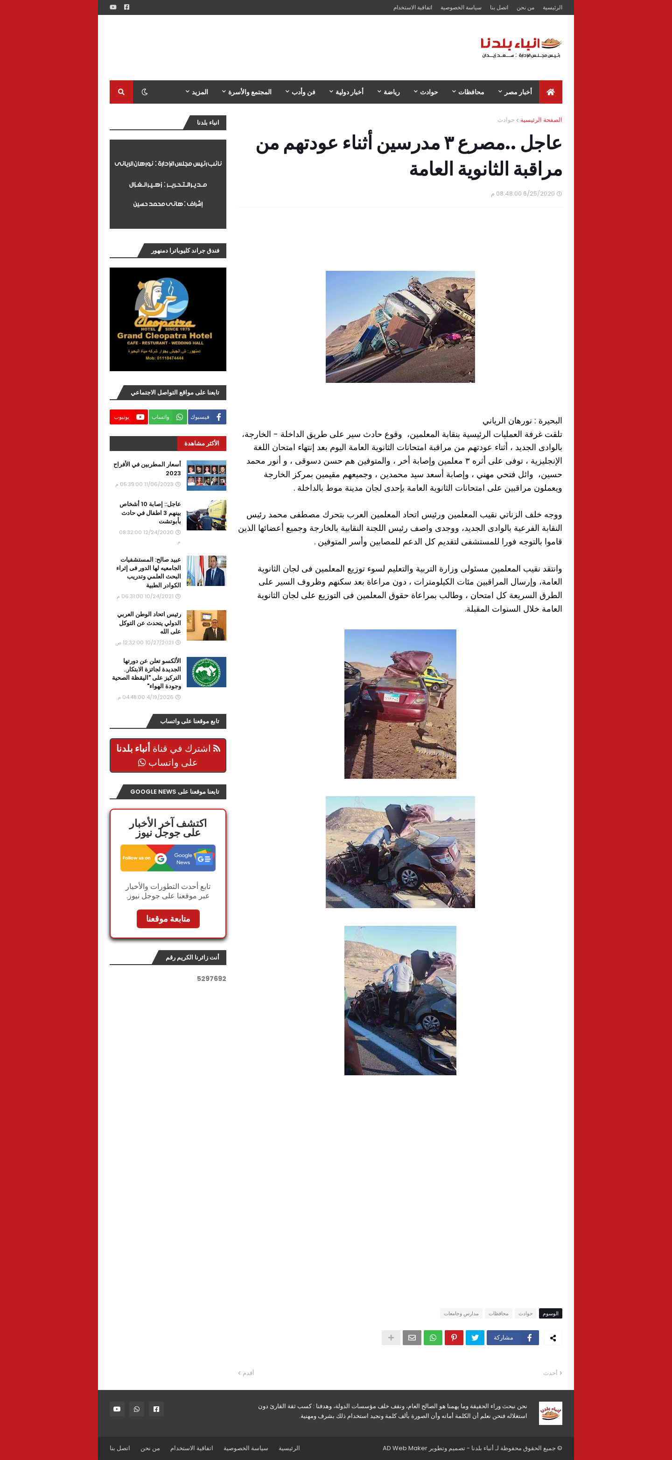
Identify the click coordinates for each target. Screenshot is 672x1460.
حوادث (506, 119)
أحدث (550, 1372)
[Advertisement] (279, 48)
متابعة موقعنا (168, 918)
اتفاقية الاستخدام (412, 7)
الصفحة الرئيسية (541, 119)
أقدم (248, 1372)
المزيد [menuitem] (200, 92)
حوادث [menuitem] (429, 92)
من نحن (525, 7)
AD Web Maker (405, 1448)
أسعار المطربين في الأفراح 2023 (147, 468)
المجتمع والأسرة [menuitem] (250, 92)
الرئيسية (552, 7)
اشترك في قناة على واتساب (168, 755)
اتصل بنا (499, 7)
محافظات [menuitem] (471, 92)
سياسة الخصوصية (461, 7)
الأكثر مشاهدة (201, 443)
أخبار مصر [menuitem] (518, 92)
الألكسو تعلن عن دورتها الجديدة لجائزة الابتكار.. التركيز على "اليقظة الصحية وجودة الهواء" (146, 674)
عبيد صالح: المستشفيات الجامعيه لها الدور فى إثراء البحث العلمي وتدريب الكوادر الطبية (148, 573)
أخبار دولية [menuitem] (350, 92)
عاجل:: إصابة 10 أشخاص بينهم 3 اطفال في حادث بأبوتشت (150, 512)
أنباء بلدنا (482, 1448)
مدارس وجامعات (461, 1313)
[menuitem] (550, 92)
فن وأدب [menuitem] (303, 92)
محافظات (499, 1313)
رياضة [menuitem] (392, 92)
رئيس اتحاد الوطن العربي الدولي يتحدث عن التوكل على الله (149, 622)
